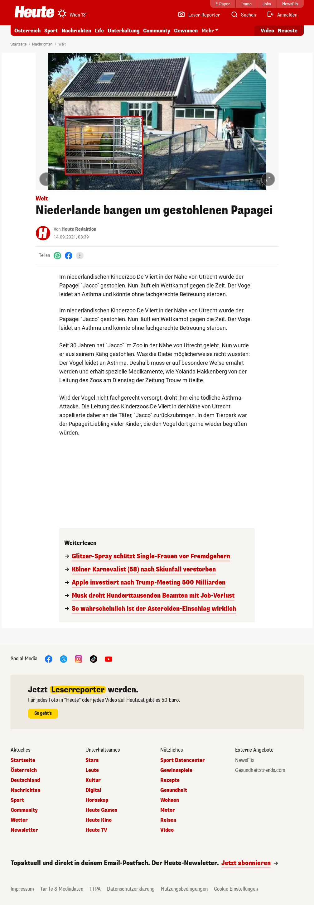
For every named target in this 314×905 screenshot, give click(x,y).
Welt (62, 44)
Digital (93, 790)
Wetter (19, 820)
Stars (92, 760)
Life (99, 30)
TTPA (95, 889)
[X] (63, 658)
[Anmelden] (282, 15)
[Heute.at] (34, 12)
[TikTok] (93, 658)
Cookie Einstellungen (236, 889)
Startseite (19, 44)
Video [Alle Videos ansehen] (267, 30)
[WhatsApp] (57, 255)
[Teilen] (80, 255)
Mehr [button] (207, 30)
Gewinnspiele (176, 770)
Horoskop (96, 800)
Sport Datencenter (182, 760)
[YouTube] (108, 658)
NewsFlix (244, 760)
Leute (92, 770)
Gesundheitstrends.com (260, 770)
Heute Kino (98, 820)
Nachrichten (76, 30)
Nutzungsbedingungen (184, 889)
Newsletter (24, 830)
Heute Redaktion (78, 229)
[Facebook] (68, 255)
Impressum (22, 889)
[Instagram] (78, 658)
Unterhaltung (123, 30)
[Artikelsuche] (243, 15)
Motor (167, 810)
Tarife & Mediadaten (61, 889)
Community (156, 30)
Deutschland (25, 780)
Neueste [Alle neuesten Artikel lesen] (287, 30)
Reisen (168, 820)
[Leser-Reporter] (199, 15)
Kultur (93, 780)
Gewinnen (186, 30)
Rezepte (170, 780)
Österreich (27, 30)
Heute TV (96, 830)
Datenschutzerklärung (131, 889)
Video (167, 830)
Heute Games (101, 810)
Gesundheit (173, 790)
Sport (51, 30)
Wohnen (169, 800)
